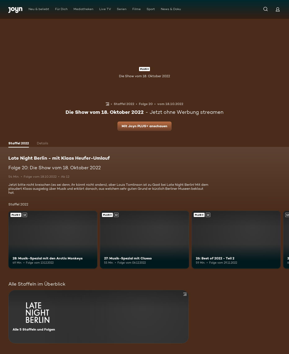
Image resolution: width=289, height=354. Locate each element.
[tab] (19, 144)
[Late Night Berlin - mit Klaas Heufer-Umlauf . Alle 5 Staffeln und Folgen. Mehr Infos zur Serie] (98, 316)
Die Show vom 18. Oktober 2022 (144, 76)
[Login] (278, 9)
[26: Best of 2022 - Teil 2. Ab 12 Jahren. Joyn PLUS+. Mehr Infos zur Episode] (236, 239)
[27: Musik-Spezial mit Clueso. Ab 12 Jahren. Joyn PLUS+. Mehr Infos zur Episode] (144, 239)
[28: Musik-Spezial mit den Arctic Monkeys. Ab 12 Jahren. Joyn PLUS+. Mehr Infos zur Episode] (52, 239)
